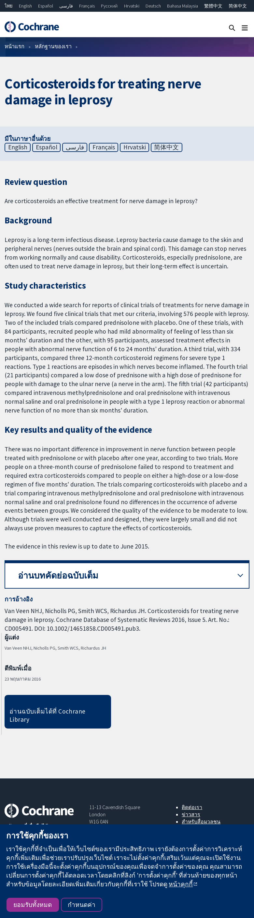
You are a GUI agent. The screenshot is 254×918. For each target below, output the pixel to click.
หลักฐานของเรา (53, 46)
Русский (109, 6)
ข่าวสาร (191, 814)
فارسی (66, 6)
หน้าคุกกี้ (181, 884)
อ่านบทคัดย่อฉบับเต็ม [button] (58, 575)
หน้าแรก (14, 46)
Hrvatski (131, 6)
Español (45, 6)
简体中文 (238, 6)
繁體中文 (213, 6)
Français (87, 6)
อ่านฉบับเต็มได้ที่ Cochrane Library (47, 715)
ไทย (8, 6)
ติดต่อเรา (192, 807)
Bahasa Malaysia (182, 6)
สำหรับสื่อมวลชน (201, 821)
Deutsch (153, 6)
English (25, 6)
